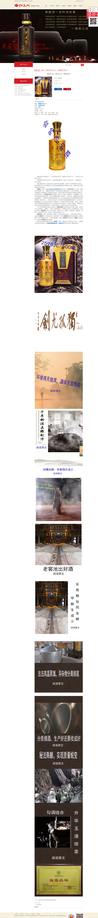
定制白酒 (23, 74)
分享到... (94, 15)
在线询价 (58, 89)
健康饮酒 (39, 904)
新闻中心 (58, 5)
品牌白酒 (23, 71)
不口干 (39, 902)
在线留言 (75, 5)
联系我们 (81, 5)
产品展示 (63, 5)
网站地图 (77, 1)
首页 (46, 5)
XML (83, 1)
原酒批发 (23, 69)
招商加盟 (69, 5)
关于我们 (52, 5)
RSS (80, 1)
